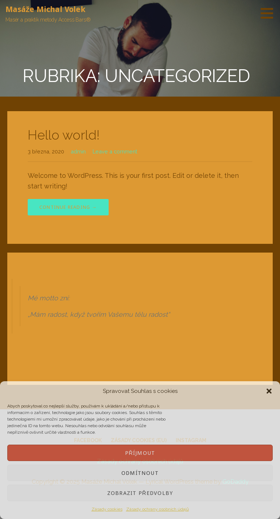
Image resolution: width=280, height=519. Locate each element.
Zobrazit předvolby (140, 493)
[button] (269, 391)
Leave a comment (115, 151)
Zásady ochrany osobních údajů (157, 509)
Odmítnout (140, 473)
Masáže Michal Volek (45, 9)
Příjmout (140, 453)
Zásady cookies (107, 509)
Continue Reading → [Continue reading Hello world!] (68, 207)
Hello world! (64, 135)
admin (78, 151)
